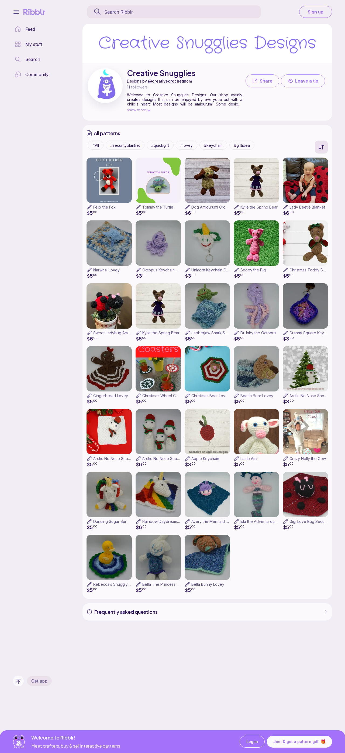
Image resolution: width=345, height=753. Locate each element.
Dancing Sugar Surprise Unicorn (121, 521)
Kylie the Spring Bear (259, 207)
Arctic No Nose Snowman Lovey (121, 458)
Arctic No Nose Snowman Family (170, 458)
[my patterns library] (28, 44)
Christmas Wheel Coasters (165, 395)
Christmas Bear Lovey (210, 395)
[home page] (25, 29)
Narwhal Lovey (106, 270)
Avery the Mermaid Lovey (214, 521)
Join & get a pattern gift (299, 741)
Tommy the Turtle (157, 207)
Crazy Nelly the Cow (307, 458)
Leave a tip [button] (303, 81)
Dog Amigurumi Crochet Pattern (219, 207)
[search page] (27, 59)
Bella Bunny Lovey (207, 584)
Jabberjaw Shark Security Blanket (221, 332)
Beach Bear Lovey (256, 395)
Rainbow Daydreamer (161, 521)
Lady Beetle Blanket (307, 207)
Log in (252, 742)
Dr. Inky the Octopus (258, 332)
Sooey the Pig (253, 270)
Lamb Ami (248, 458)
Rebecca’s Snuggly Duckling (118, 584)
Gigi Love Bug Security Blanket (316, 521)
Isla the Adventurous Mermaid (266, 521)
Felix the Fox (104, 207)
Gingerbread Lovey (110, 395)
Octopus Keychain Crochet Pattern (173, 270)
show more (138, 109)
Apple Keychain (205, 458)
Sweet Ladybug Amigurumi (116, 332)
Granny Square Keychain (311, 332)
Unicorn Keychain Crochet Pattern (221, 270)
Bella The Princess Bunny (165, 584)
